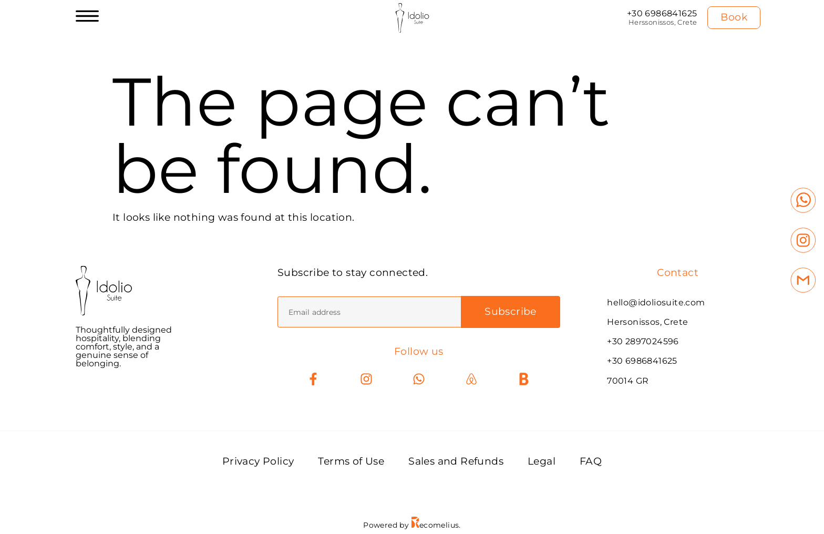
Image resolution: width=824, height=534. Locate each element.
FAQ (591, 462)
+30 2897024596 (643, 341)
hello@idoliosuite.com (656, 302)
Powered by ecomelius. (411, 525)
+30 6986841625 (662, 13)
